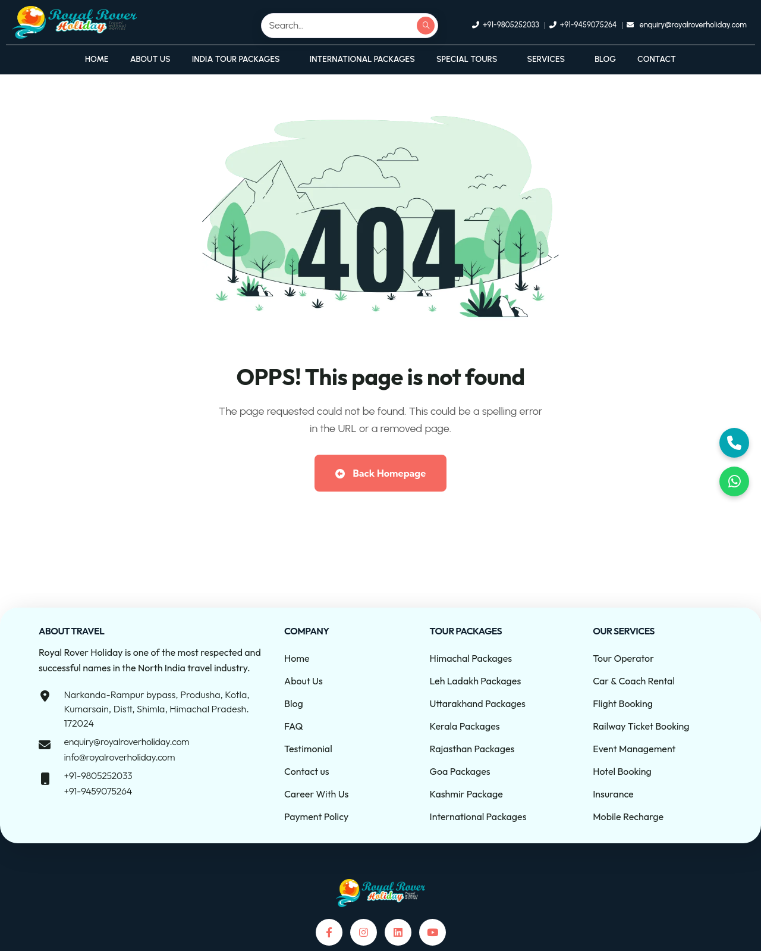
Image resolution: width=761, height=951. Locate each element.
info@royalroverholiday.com (119, 757)
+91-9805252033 (98, 775)
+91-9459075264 (97, 791)
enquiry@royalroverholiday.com (126, 741)
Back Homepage (380, 473)
